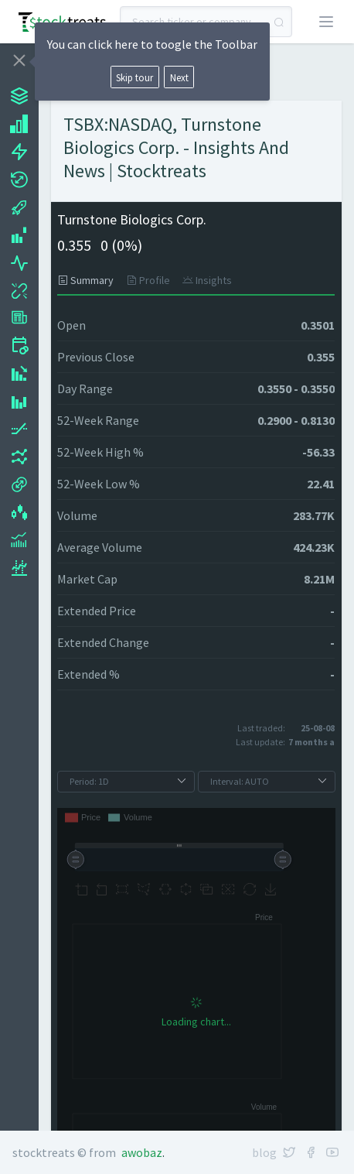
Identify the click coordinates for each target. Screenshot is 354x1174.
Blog (264, 1152)
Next (179, 77)
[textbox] (206, 21)
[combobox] (206, 21)
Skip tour (134, 77)
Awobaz (141, 1152)
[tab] (88, 280)
